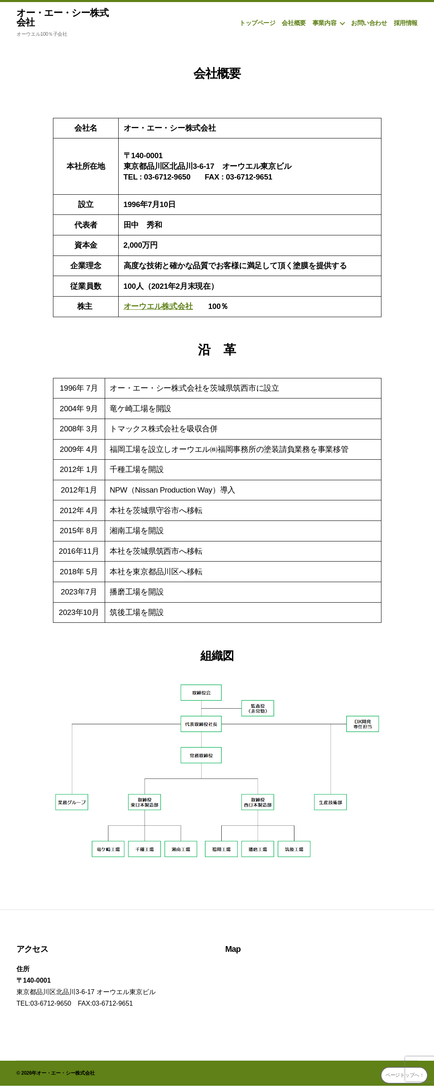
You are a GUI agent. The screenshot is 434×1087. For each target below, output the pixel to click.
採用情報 (406, 23)
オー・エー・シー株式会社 (64, 18)
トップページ (257, 23)
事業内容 (324, 23)
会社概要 (293, 23)
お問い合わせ (369, 23)
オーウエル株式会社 (158, 307)
